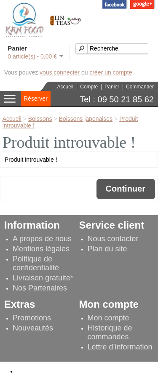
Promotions (32, 318)
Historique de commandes (110, 332)
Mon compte (108, 318)
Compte (89, 87)
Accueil (65, 87)
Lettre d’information (120, 347)
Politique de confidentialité (36, 263)
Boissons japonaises (86, 118)
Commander (140, 87)
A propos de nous (42, 238)
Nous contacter (113, 238)
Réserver (36, 98)
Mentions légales (41, 249)
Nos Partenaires (40, 288)
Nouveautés (33, 328)
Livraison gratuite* (43, 278)
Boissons (40, 118)
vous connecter (60, 72)
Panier (111, 87)
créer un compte (110, 72)
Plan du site (107, 249)
